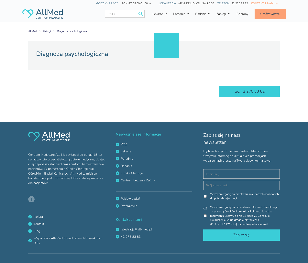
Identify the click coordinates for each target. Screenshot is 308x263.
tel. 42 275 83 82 (249, 91)
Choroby (242, 14)
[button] (138, 3)
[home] (42, 14)
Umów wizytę (270, 14)
